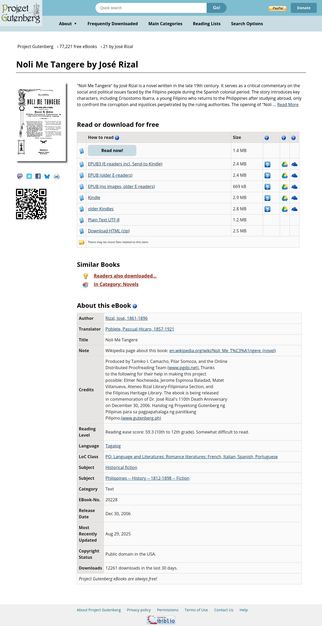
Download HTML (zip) (109, 231)
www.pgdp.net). (184, 368)
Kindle (94, 197)
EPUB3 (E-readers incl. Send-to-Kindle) (125, 164)
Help (244, 609)
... (286, 104)
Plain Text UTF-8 (103, 220)
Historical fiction (121, 467)
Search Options (247, 24)
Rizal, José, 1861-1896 (126, 318)
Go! (216, 8)
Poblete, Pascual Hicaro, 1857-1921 (139, 329)
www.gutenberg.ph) (141, 418)
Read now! (112, 150)
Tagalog (113, 446)
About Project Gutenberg (99, 609)
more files (114, 242)
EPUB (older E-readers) (110, 175)
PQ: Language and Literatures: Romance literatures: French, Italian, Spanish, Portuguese (191, 457)
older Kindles (101, 209)
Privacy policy (139, 609)
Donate (303, 7)
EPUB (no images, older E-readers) (121, 186)
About (68, 23)
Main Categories (165, 24)
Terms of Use (196, 609)
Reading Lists (207, 24)
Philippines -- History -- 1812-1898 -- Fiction (147, 478)
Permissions (168, 609)
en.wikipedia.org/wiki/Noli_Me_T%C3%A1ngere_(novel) (222, 350)
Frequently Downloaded (113, 24)
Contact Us (223, 609)
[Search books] (151, 8)
